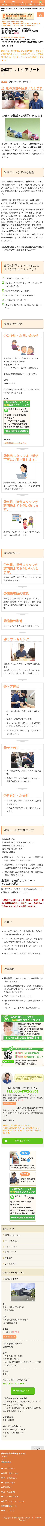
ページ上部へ (37, 1448)
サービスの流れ (11, 1241)
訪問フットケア (11, 1279)
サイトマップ (9, 1511)
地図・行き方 (10, 1103)
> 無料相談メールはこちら (14, 443)
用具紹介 (9, 1258)
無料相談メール (22, 1141)
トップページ (9, 1468)
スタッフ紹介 (11, 1247)
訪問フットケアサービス (13, 1501)
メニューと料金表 (10, 1497)
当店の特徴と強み (12, 1235)
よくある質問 (11, 1264)
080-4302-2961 (6, 1462)
